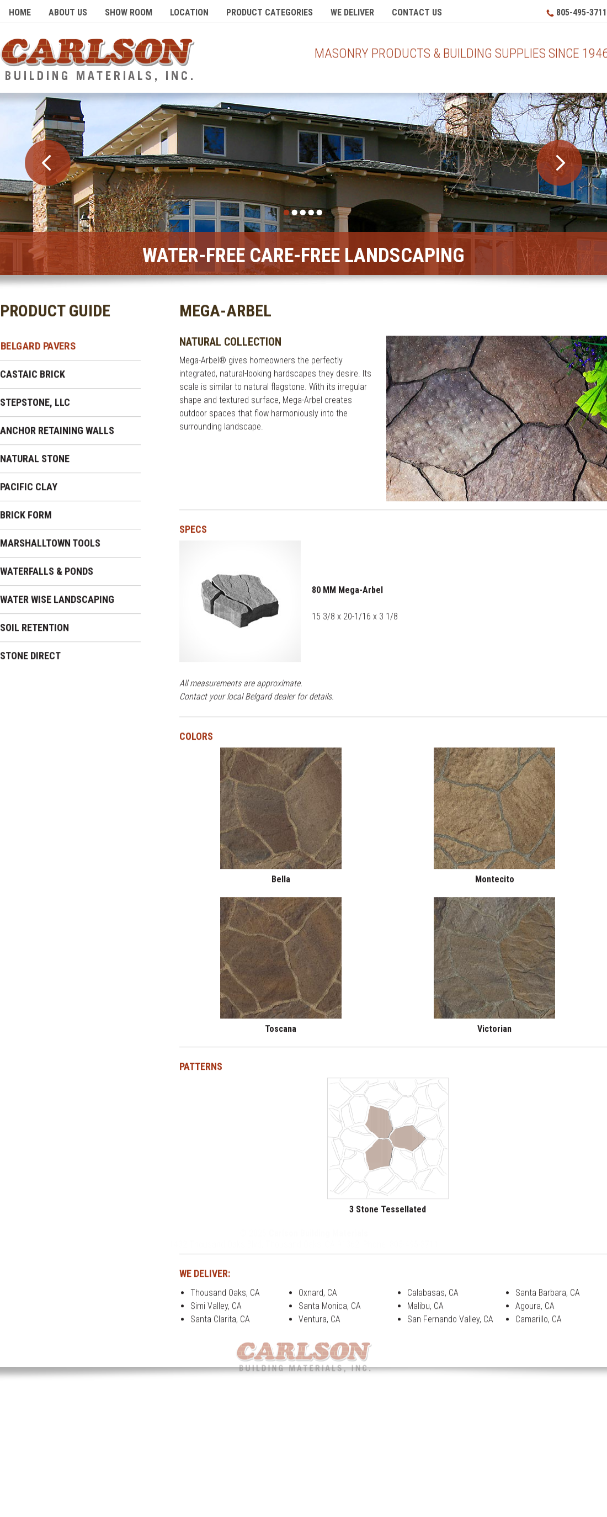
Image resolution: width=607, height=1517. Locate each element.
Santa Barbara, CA (547, 1298)
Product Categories (269, 12)
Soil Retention (34, 633)
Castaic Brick (32, 379)
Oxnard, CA (318, 1298)
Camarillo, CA (538, 1324)
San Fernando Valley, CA (450, 1324)
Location (189, 12)
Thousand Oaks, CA (225, 1298)
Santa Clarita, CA (220, 1324)
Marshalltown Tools (50, 548)
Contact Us (417, 12)
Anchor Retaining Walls (57, 436)
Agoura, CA (535, 1311)
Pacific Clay (28, 492)
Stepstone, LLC (35, 407)
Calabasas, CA (433, 1298)
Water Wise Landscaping (57, 605)
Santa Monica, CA (330, 1311)
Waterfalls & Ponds (46, 576)
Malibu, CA (425, 1311)
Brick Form (26, 520)
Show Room (128, 12)
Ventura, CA (319, 1324)
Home (20, 12)
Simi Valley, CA (216, 1311)
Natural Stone (35, 464)
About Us (68, 12)
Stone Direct (30, 661)
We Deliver (352, 12)
